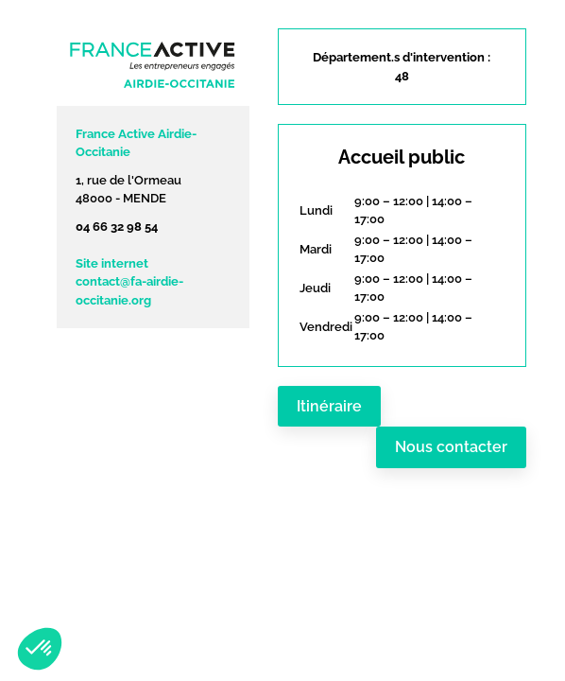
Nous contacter (451, 447)
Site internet (112, 263)
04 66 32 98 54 (117, 226)
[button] (39, 649)
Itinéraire (329, 406)
